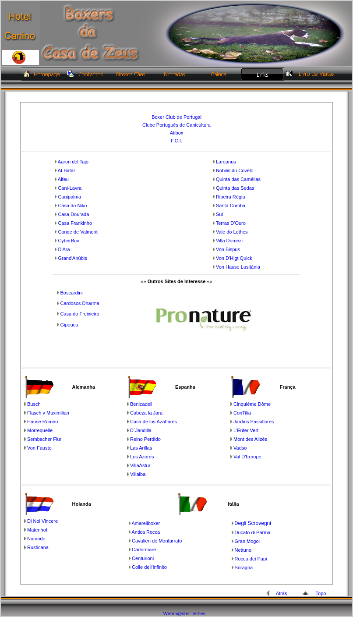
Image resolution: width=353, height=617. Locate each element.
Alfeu (63, 179)
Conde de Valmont (77, 231)
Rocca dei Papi (251, 558)
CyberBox (68, 240)
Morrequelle (40, 430)
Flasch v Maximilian (48, 412)
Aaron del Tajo (73, 161)
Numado (36, 538)
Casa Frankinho (75, 223)
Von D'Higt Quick (234, 258)
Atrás (281, 593)
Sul (219, 214)
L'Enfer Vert (245, 430)
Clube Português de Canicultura (176, 125)
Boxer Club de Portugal (176, 117)
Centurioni (143, 558)
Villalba (137, 474)
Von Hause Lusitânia (238, 266)
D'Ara (64, 249)
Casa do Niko (72, 205)
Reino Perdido (145, 439)
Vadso (240, 447)
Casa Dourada (73, 214)
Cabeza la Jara (146, 412)
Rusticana (38, 547)
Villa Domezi (229, 240)
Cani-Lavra (69, 188)
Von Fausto (39, 447)
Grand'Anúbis (72, 258)
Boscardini (71, 292)
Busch (34, 404)
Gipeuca (69, 324)
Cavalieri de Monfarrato (157, 540)
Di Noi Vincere (42, 521)
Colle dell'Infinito (149, 567)
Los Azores (142, 456)
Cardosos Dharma (79, 303)
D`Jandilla (141, 430)
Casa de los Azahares (153, 421)
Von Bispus (228, 249)
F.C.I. (176, 140)
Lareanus (226, 161)
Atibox (177, 132)
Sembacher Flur (44, 439)
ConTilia (242, 412)
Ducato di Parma (253, 532)
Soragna (244, 567)
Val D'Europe (247, 456)
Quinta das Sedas (235, 188)
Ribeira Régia (230, 196)
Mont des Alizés (250, 439)
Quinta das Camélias (238, 179)
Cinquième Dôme (252, 404)
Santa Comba (230, 205)
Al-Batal (66, 170)
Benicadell (141, 404)
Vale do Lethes (232, 231)
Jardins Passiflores (253, 421)
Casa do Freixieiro (79, 313)
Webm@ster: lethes (184, 613)
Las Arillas (141, 447)
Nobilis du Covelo (235, 170)
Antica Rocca (145, 532)
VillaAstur (140, 465)
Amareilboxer (145, 523)
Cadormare (144, 549)
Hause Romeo (42, 421)
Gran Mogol (247, 541)
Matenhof (37, 529)
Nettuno (243, 550)
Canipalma (69, 196)
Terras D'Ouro (231, 223)
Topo (321, 593)
